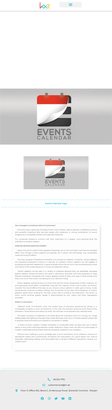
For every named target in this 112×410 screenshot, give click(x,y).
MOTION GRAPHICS (38, 257)
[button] (70, 4)
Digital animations (33, 261)
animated (52, 243)
